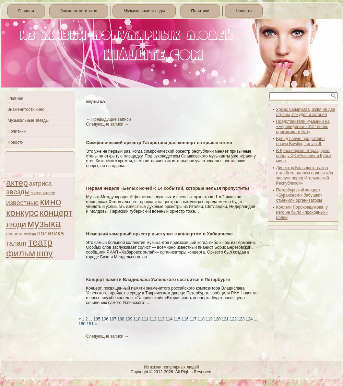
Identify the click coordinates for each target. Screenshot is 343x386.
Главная (26, 11)
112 (153, 319)
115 (177, 319)
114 (169, 319)
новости (14, 233)
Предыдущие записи (108, 119)
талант (16, 243)
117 (193, 319)
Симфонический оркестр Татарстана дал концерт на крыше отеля (159, 142)
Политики (200, 11)
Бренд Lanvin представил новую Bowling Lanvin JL (300, 141)
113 (160, 319)
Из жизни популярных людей (171, 367)
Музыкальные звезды (144, 11)
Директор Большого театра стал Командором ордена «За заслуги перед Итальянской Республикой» (304, 175)
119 (209, 319)
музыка (44, 223)
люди (16, 224)
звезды (18, 192)
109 (129, 319)
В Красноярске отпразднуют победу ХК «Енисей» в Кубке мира (303, 155)
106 (105, 319)
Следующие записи (107, 124)
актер (17, 182)
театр (40, 242)
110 (136, 319)
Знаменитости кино (78, 11)
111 (145, 319)
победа (30, 234)
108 (121, 319)
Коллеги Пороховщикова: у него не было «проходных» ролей (302, 212)
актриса (40, 183)
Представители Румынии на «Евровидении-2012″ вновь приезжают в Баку (303, 126)
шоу (44, 253)
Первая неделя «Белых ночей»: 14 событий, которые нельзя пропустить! (167, 188)
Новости (243, 11)
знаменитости (43, 193)
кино (50, 201)
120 (217, 319)
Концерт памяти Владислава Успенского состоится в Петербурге (158, 279)
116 (185, 319)
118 (201, 319)
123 (241, 319)
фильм (20, 253)
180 (82, 323)
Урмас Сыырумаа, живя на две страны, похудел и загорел (305, 112)
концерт (55, 213)
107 (112, 319)
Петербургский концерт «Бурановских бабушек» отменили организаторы (299, 195)
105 (96, 319)
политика (50, 233)
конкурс (22, 213)
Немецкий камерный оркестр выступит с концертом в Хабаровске (159, 233)
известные (22, 203)
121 (225, 319)
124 (249, 319)
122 (233, 319)
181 (89, 323)
